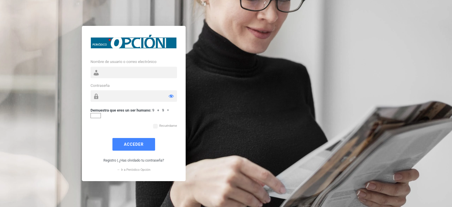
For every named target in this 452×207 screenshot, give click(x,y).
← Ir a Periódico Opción (133, 170)
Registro (109, 160)
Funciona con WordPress (134, 43)
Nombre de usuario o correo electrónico (124, 62)
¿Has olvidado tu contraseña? (141, 160)
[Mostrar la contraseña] (171, 96)
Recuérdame (168, 125)
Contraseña (100, 85)
